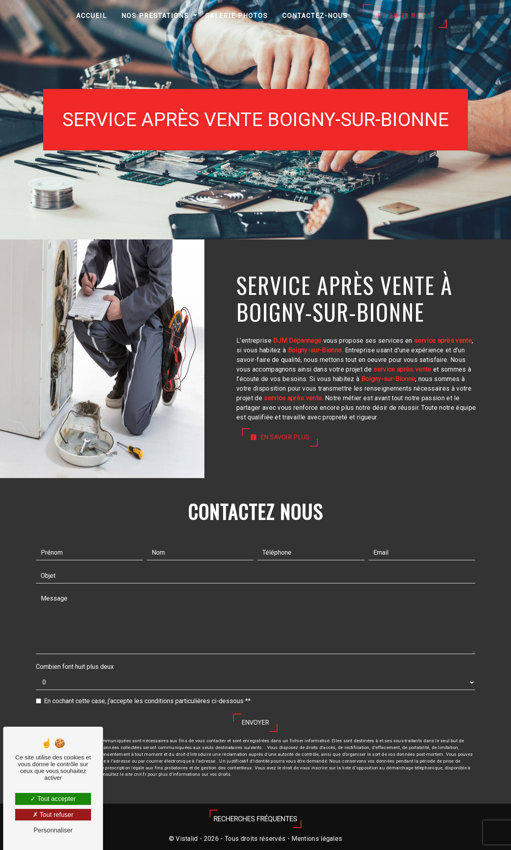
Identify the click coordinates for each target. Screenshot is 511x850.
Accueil (91, 16)
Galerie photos (236, 16)
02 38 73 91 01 (405, 16)
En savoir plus (279, 437)
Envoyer (255, 722)
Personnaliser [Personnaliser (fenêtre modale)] (53, 830)
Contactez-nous (315, 16)
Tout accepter (52, 798)
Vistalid (187, 838)
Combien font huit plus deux (75, 666)
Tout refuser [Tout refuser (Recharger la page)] (53, 814)
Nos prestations (155, 16)
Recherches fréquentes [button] (255, 819)
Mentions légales (316, 838)
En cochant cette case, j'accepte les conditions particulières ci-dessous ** (147, 701)
